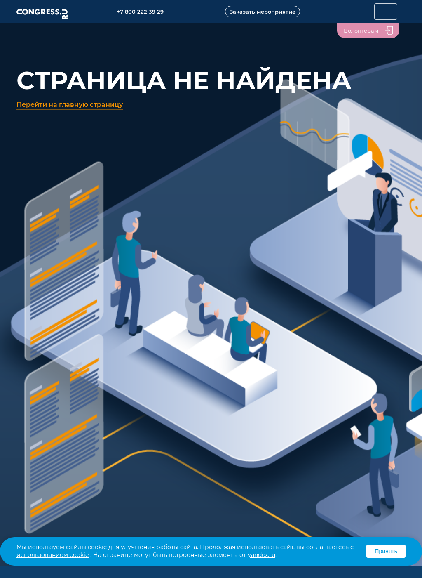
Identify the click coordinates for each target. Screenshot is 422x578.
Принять (386, 551)
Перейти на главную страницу (69, 105)
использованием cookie (52, 555)
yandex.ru (261, 555)
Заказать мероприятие (262, 11)
